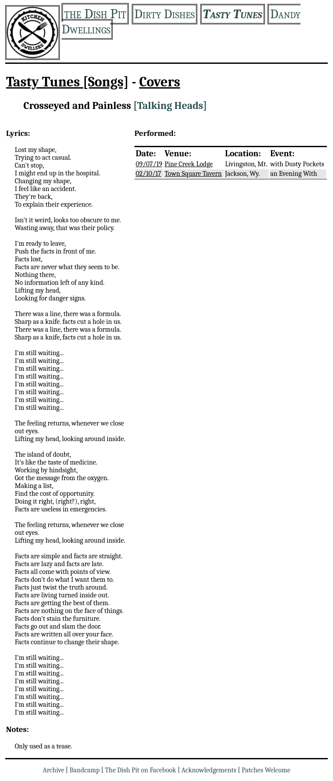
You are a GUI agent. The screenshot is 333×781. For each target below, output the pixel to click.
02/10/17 (148, 174)
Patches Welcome (266, 770)
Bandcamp (84, 770)
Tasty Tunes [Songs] (67, 82)
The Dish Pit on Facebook (140, 770)
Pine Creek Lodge (189, 164)
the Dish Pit (95, 14)
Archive (53, 770)
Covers (159, 82)
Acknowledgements (208, 770)
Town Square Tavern (193, 174)
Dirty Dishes (164, 14)
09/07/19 (149, 164)
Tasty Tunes (232, 14)
